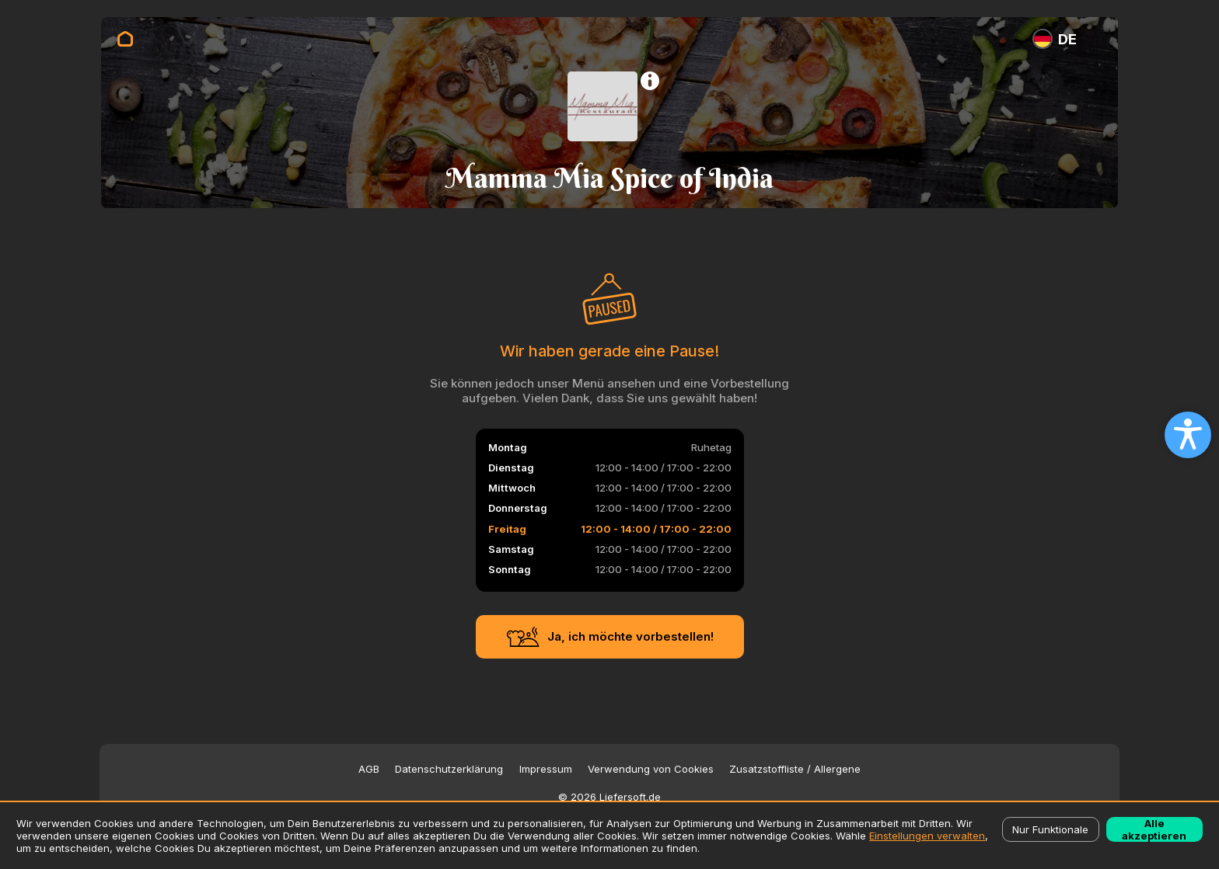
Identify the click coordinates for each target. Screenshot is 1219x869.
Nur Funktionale (1050, 829)
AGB (368, 769)
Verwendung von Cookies (651, 769)
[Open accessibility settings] (1188, 435)
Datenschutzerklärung (449, 769)
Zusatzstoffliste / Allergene (795, 769)
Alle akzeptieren (1154, 829)
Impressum (545, 769)
